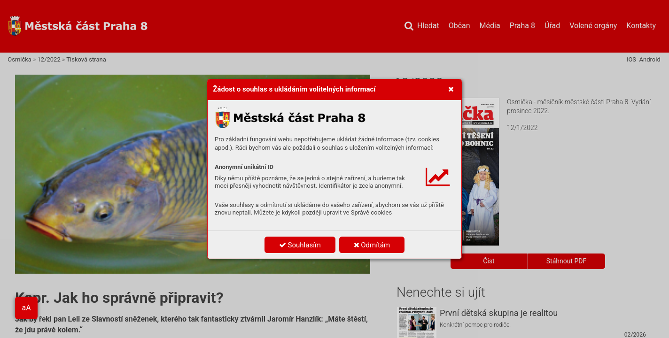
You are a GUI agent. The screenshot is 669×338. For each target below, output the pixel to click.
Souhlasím (300, 245)
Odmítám (372, 245)
